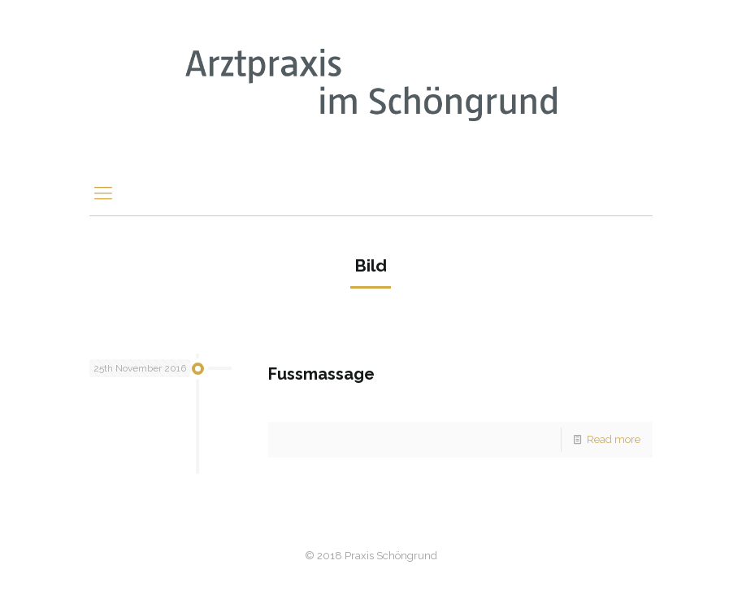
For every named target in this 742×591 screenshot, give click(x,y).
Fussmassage (321, 374)
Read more (613, 439)
